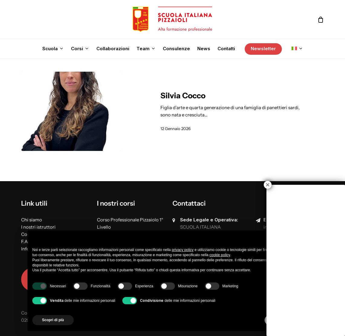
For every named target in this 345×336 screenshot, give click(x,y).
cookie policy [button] (219, 255)
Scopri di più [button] (53, 320)
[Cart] (320, 19)
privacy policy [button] (183, 250)
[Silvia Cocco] (71, 111)
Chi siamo (31, 220)
